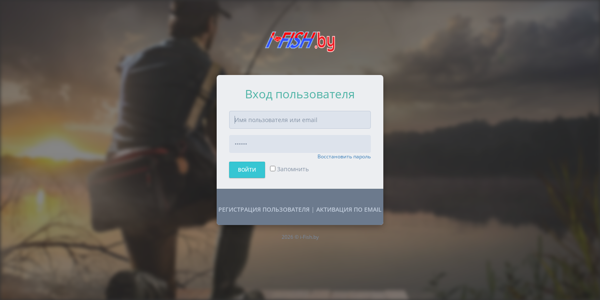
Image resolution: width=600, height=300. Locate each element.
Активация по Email (349, 209)
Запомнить (289, 169)
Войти (247, 169)
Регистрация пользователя (264, 209)
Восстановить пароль (344, 156)
